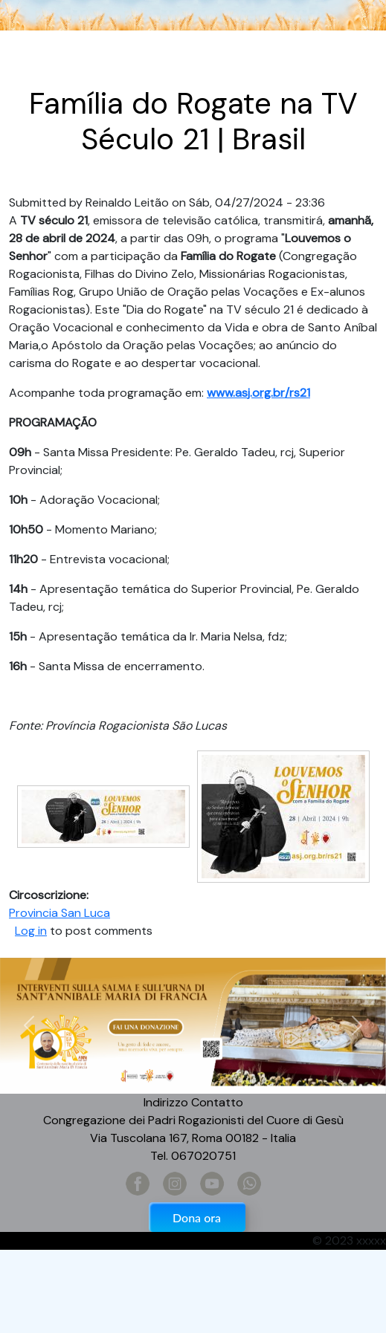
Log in (31, 930)
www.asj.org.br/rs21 (258, 392)
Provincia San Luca (59, 913)
